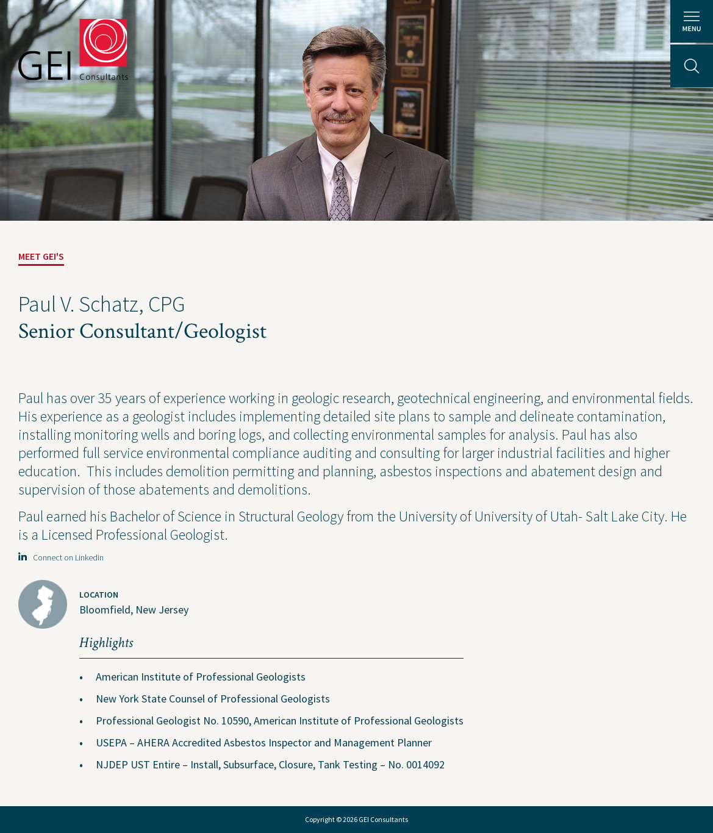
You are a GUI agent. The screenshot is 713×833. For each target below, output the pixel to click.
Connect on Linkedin (61, 557)
